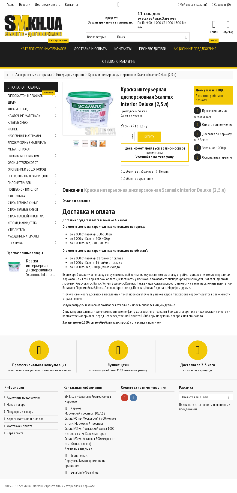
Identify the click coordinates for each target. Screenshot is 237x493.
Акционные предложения (23, 397)
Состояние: (126, 115)
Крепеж (32, 129)
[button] (43, 48)
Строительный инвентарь (32, 216)
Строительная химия (32, 203)
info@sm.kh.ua (89, 472)
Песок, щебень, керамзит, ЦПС (32, 176)
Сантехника (32, 196)
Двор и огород (32, 109)
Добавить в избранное (138, 171)
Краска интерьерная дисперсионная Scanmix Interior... (40, 267)
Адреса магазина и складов (25, 419)
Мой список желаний (192, 4)
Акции (11, 4)
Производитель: (129, 111)
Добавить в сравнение (138, 178)
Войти (214, 31)
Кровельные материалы (32, 136)
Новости (24, 4)
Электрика (32, 243)
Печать (163, 171)
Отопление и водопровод (32, 169)
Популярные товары (20, 411)
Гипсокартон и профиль (32, 95)
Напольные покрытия (32, 156)
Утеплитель (32, 229)
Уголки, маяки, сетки (32, 223)
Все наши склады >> (78, 449)
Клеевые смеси (32, 122)
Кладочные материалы (32, 116)
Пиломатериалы (32, 182)
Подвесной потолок (32, 189)
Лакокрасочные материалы (32, 142)
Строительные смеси (32, 209)
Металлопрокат (32, 149)
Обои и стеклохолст (23, 162)
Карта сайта (15, 433)
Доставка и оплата (47, 4)
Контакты (71, 4)
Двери (32, 102)
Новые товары (16, 404)
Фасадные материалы (32, 236)
